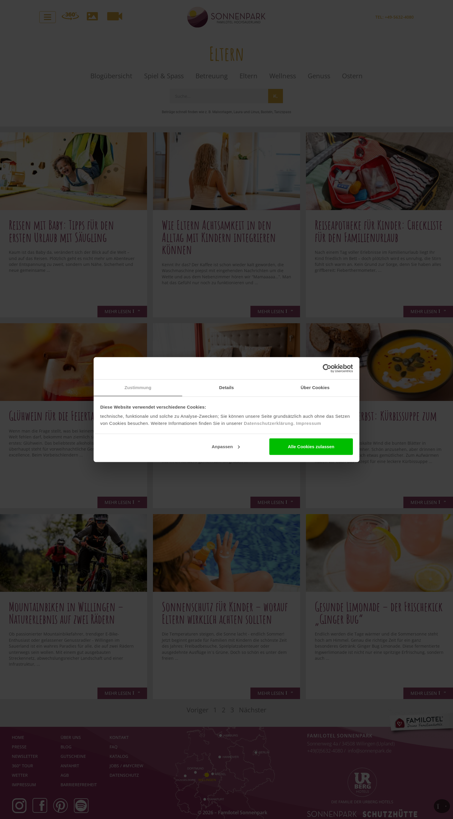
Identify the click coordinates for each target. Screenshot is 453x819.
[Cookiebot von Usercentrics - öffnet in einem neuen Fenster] (327, 368)
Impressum (308, 423)
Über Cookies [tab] (315, 387)
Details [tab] (226, 387)
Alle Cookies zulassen (311, 446)
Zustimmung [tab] (138, 387)
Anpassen (226, 446)
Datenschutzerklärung (269, 423)
